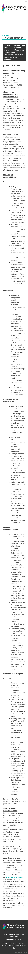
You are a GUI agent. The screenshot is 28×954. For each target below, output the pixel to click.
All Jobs (5, 35)
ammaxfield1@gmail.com (14, 877)
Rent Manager (23, 952)
